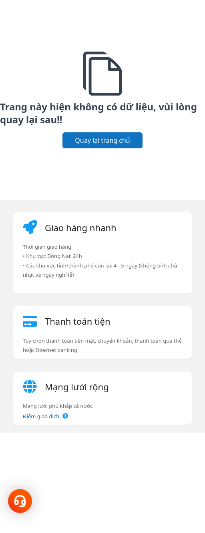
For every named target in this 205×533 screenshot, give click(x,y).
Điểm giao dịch (45, 416)
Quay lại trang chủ (102, 140)
